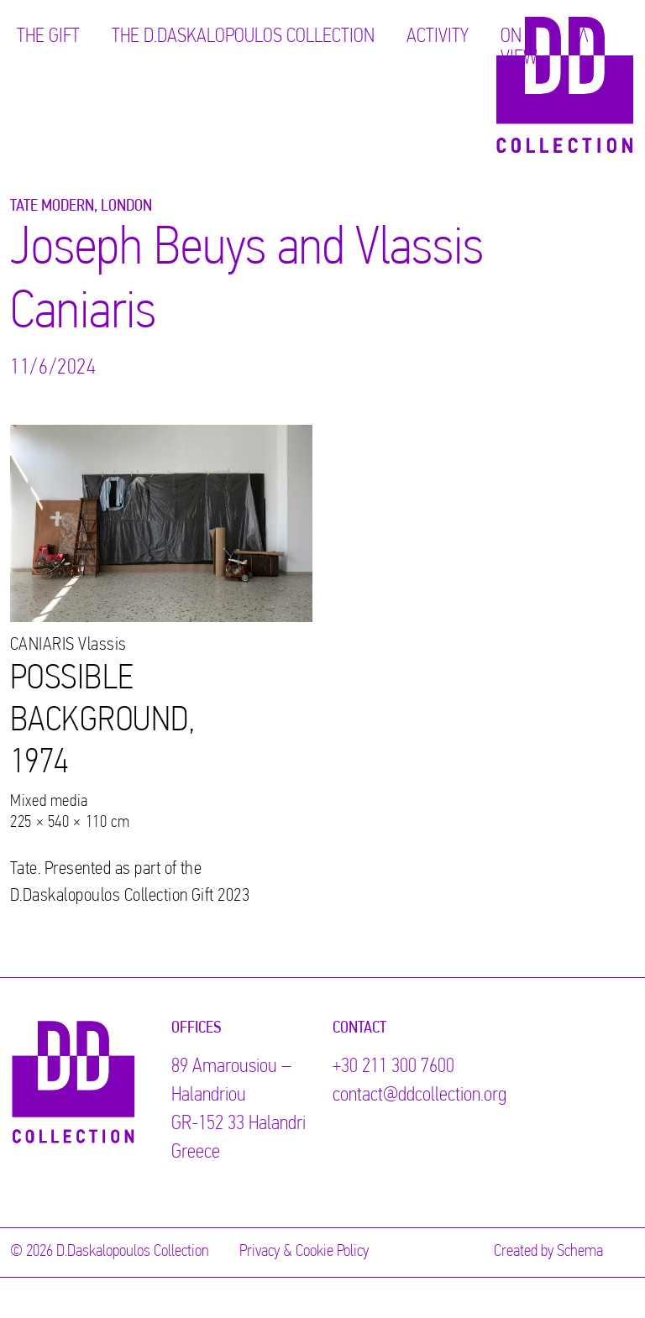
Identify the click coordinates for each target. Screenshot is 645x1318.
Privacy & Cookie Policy (304, 1251)
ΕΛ (579, 37)
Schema (580, 1251)
